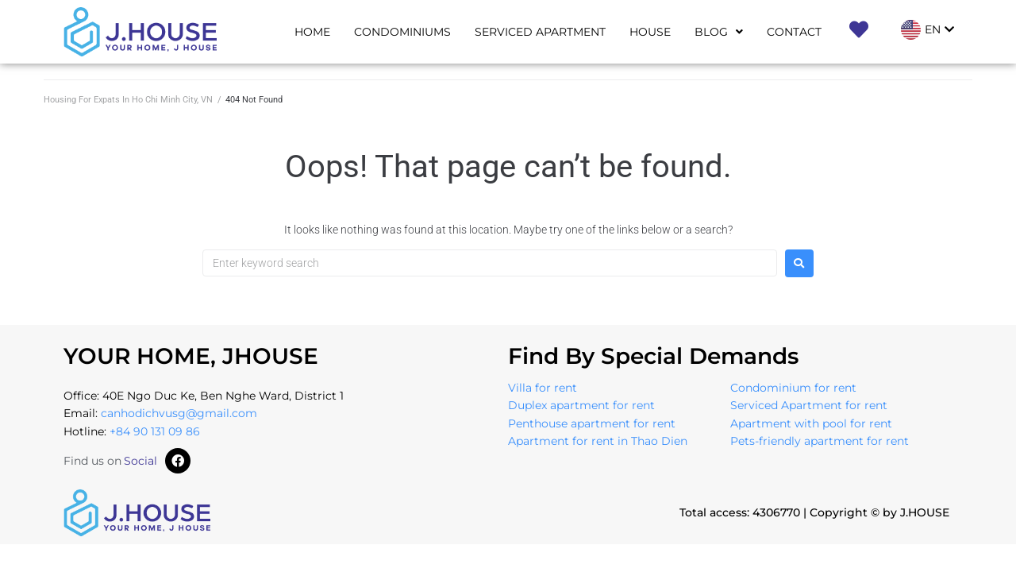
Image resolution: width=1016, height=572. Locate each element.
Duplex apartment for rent (581, 405)
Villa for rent (542, 388)
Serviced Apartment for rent (808, 405)
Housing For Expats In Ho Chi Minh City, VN (128, 100)
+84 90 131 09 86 (155, 431)
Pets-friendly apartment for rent (819, 441)
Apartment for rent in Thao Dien (597, 441)
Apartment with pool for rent (811, 423)
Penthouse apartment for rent (591, 423)
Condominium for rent (793, 388)
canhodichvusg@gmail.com (179, 413)
